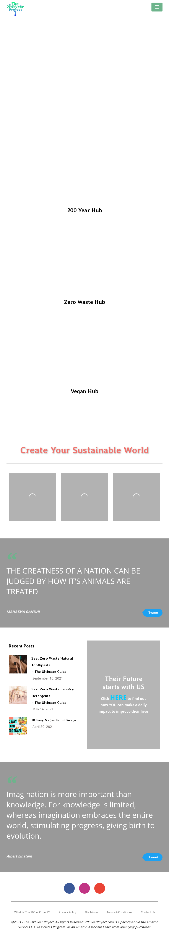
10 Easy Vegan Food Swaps (53, 720)
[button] (156, 7)
